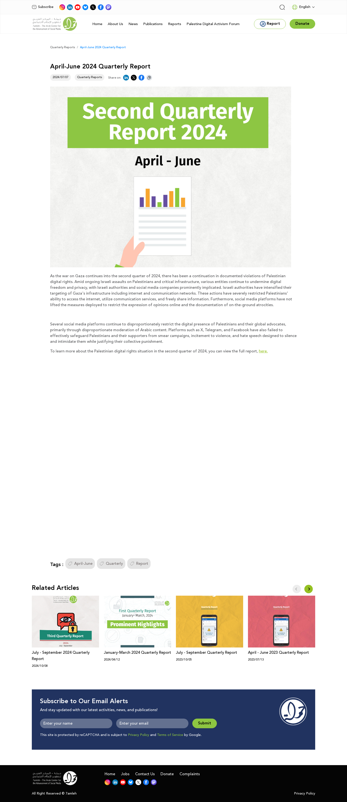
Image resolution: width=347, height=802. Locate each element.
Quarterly (111, 563)
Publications (153, 24)
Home (97, 24)
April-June (80, 563)
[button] (308, 589)
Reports (174, 24)
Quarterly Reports (62, 47)
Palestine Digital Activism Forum (213, 24)
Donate (167, 774)
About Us (115, 24)
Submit (204, 723)
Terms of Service (170, 735)
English (301, 7)
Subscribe (42, 7)
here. (263, 351)
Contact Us (145, 774)
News (133, 24)
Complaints (190, 774)
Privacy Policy (138, 735)
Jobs (125, 774)
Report (139, 563)
